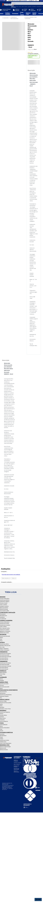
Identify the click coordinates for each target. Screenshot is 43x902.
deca (17, 6)
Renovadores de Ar (3, 615)
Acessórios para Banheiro (4, 600)
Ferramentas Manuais (4, 659)
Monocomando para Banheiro (31, 18)
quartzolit (29, 6)
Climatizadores (2, 614)
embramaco (39, 6)
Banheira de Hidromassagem (5, 746)
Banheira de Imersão (4, 749)
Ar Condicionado (3, 618)
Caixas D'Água (2, 674)
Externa (1, 678)
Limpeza (1, 738)
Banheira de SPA (3, 748)
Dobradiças (2, 707)
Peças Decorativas (3, 691)
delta (23, 6)
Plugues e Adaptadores (4, 648)
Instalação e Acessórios (4, 606)
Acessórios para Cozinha (4, 623)
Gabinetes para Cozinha (4, 632)
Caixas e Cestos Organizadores (5, 743)
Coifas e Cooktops (3, 626)
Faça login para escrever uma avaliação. (11, 574)
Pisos (1, 697)
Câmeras (1, 713)
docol (20, 6)
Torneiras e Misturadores (14, 18)
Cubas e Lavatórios (3, 604)
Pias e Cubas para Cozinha (5, 628)
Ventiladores (2, 617)
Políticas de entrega (16, 766)
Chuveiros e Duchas (3, 603)
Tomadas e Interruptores (4, 650)
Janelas (1, 704)
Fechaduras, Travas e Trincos (5, 708)
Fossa (1, 675)
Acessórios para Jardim (4, 683)
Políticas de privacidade (16, 769)
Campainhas (2, 719)
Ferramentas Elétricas (4, 658)
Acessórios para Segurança (5, 712)
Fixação (1, 737)
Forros (1, 640)
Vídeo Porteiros (3, 718)
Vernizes (1, 730)
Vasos (1, 639)
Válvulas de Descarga (4, 609)
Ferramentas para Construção (5, 656)
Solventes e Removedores (4, 727)
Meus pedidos (17, 764)
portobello (34, 6)
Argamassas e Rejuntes (4, 696)
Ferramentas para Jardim (4, 655)
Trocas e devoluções (16, 771)
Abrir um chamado (16, 761)
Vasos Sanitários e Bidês (4, 610)
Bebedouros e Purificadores (5, 631)
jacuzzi (26, 6)
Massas (1, 726)
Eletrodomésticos (3, 735)
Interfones (2, 716)
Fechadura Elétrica (3, 715)
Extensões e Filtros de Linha (5, 645)
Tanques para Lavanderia (4, 629)
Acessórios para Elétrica (4, 644)
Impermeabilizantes (3, 724)
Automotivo (2, 734)
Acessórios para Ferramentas (5, 653)
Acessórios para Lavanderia (5, 625)
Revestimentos (2, 693)
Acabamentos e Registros (4, 601)
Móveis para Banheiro (4, 607)
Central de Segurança (4, 721)
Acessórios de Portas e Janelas (5, 702)
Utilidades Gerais (3, 741)
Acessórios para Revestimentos (5, 694)
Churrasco (2, 685)
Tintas (1, 729)
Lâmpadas (2, 680)
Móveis (1, 688)
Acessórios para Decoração (5, 636)
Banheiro (6, 18)
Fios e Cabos (2, 647)
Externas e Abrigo (3, 701)
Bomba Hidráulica (3, 672)
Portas (1, 705)
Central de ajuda (17, 762)
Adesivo (1, 637)
